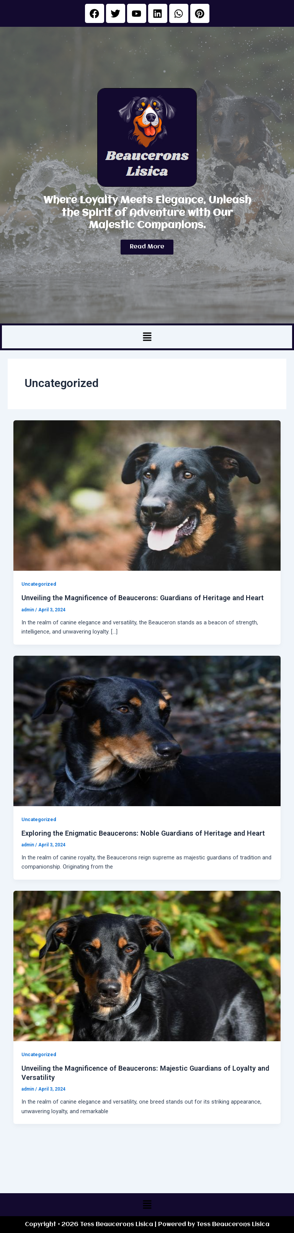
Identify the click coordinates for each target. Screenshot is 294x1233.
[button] (147, 337)
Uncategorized (38, 584)
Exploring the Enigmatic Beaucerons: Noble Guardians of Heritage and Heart (143, 833)
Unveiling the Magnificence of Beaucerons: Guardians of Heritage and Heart (142, 598)
